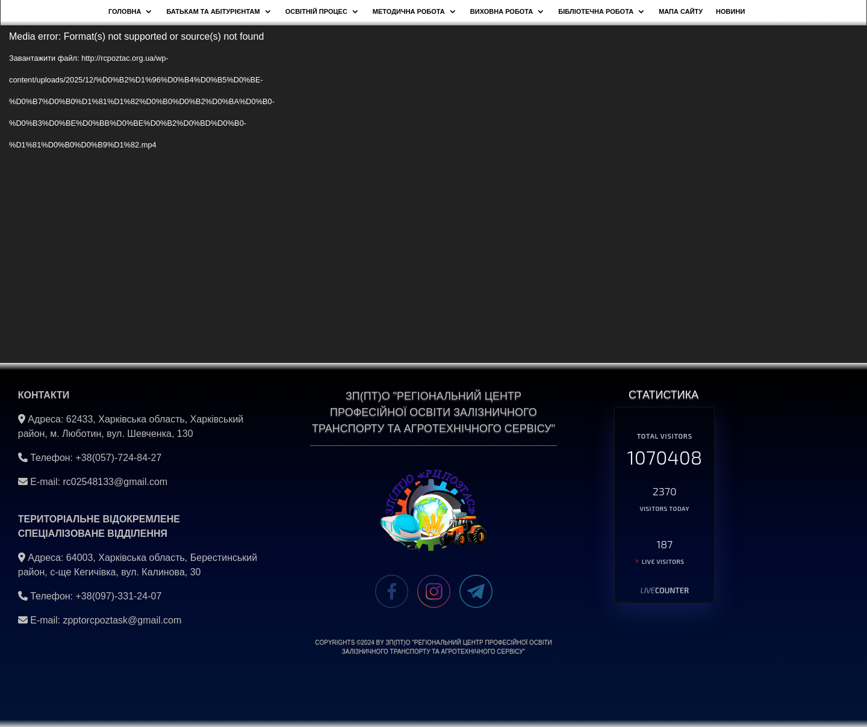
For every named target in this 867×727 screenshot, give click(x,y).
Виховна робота (501, 11)
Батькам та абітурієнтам (212, 11)
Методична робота (409, 11)
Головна (124, 11)
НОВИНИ (730, 11)
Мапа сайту (681, 11)
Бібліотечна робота (595, 11)
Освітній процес (316, 11)
